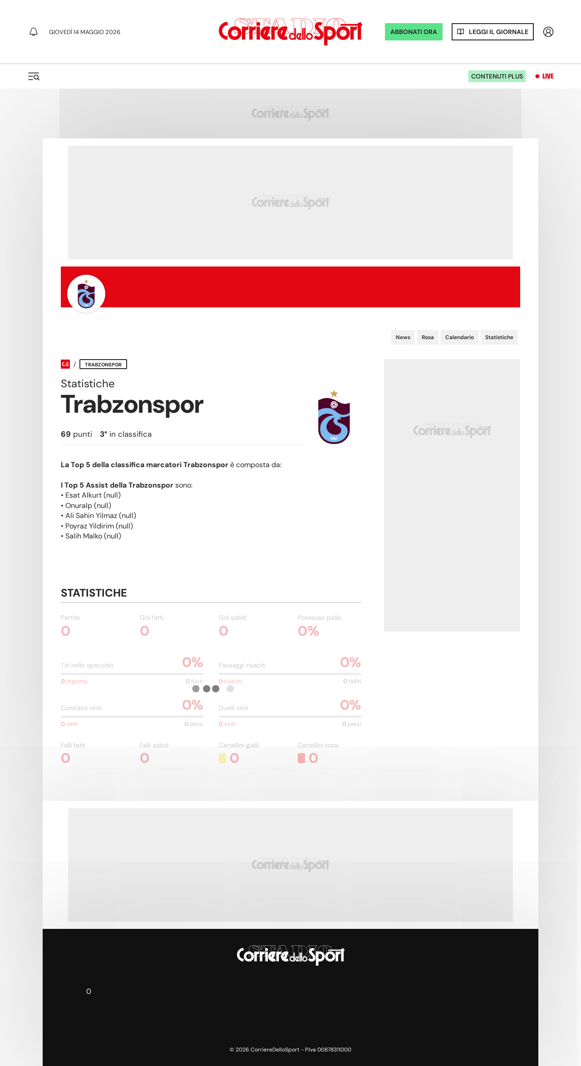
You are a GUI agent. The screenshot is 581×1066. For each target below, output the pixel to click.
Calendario (459, 337)
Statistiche (499, 337)
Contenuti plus (497, 76)
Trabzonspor (103, 364)
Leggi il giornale (498, 32)
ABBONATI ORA (413, 32)
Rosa (428, 337)
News (403, 337)
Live (548, 76)
